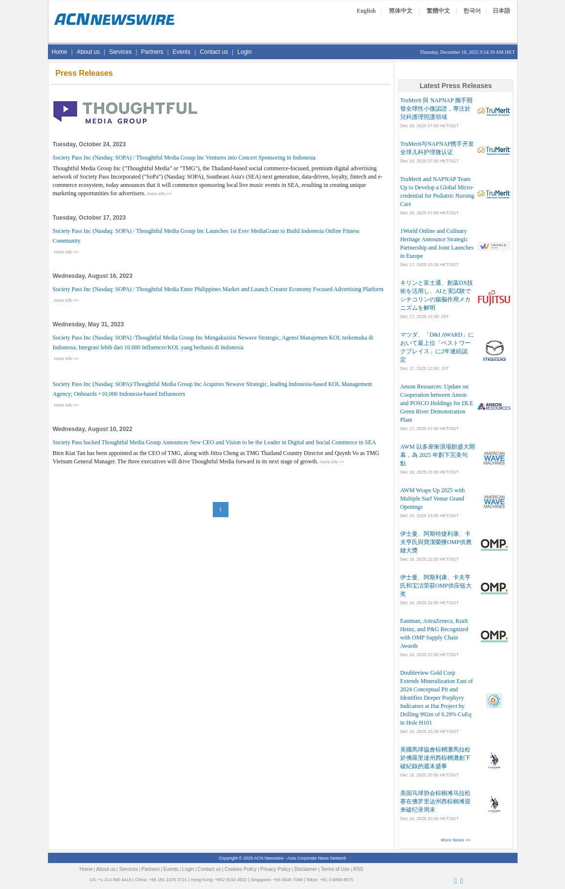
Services (120, 51)
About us (88, 51)
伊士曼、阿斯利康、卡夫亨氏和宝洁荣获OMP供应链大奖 (436, 585)
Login (244, 51)
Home (60, 51)
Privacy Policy (275, 869)
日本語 (501, 10)
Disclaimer (305, 869)
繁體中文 (438, 10)
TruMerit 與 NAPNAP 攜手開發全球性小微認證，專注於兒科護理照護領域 (436, 108)
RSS (358, 869)
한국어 (472, 10)
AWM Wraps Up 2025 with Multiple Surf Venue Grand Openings (432, 498)
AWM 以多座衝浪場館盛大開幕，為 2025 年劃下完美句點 (437, 455)
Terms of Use (335, 869)
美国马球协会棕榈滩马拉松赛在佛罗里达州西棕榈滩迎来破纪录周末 (435, 801)
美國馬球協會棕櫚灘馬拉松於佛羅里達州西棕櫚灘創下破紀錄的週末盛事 (435, 758)
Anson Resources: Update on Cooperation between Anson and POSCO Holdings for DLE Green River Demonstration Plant (436, 403)
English (366, 10)
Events (182, 51)
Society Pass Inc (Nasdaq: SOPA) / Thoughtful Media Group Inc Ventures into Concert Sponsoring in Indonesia (184, 157)
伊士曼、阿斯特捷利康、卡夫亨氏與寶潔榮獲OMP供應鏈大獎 (436, 542)
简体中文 (400, 10)
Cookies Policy (241, 869)
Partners (152, 51)
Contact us (214, 51)
